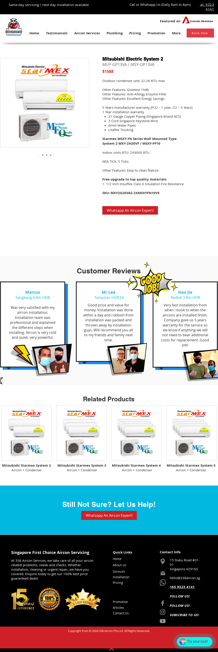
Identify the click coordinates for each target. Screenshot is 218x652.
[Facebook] (162, 603)
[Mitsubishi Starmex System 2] (26, 465)
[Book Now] (200, 33)
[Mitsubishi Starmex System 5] (191, 465)
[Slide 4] (50, 155)
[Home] (122, 559)
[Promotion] (122, 602)
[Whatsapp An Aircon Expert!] (130, 210)
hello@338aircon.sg (185, 578)
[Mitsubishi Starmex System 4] (136, 465)
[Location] (163, 561)
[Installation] (123, 577)
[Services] (122, 571)
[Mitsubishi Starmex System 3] (82, 465)
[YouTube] (162, 621)
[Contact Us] (122, 613)
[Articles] (122, 607)
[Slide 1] (38, 155)
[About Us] (122, 565)
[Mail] (163, 573)
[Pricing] (122, 582)
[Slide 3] (46, 155)
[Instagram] (162, 612)
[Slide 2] (42, 155)
